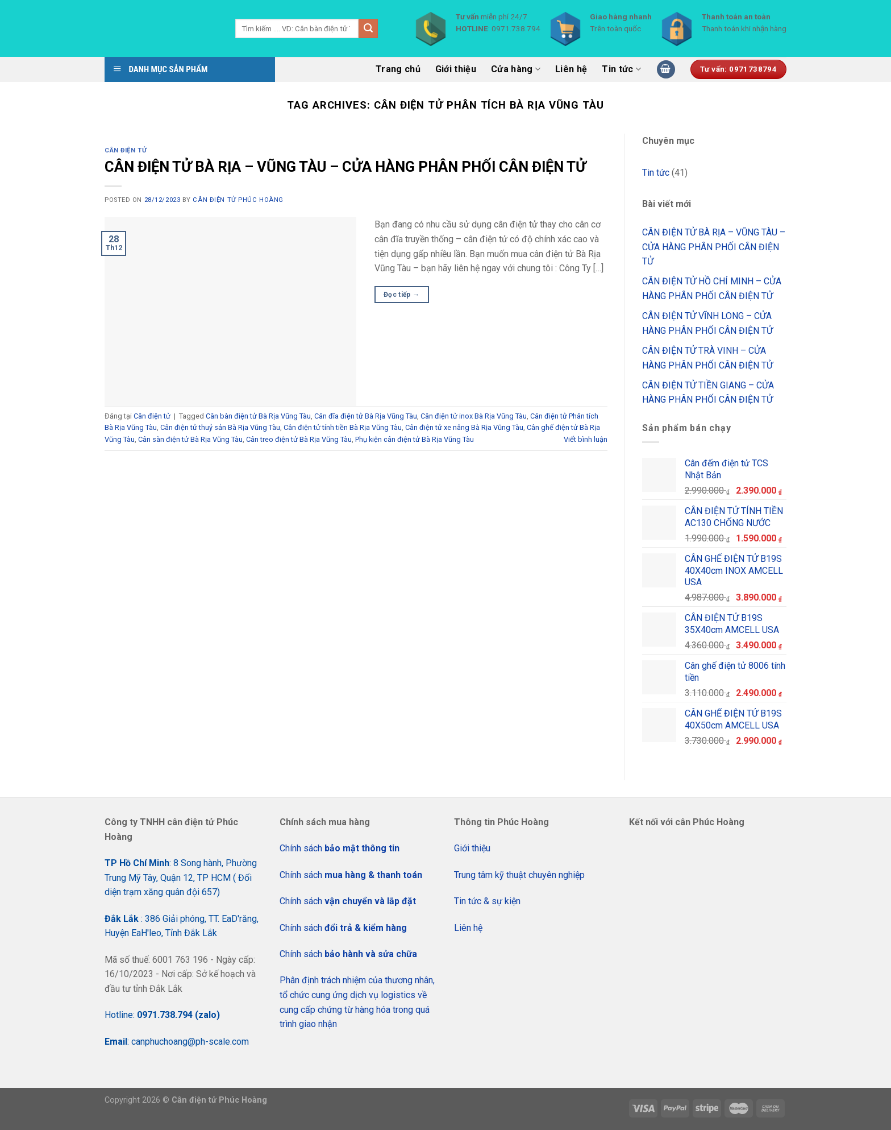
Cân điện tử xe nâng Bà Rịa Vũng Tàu (464, 427)
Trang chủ (398, 69)
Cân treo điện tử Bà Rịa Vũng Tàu (299, 439)
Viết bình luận (585, 439)
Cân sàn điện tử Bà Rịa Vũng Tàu (190, 439)
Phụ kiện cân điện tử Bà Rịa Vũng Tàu (414, 439)
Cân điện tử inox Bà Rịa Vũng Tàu (473, 416)
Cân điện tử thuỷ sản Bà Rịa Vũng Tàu (220, 427)
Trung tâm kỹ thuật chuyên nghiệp (519, 875)
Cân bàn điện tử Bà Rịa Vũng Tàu (258, 416)
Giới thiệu (455, 69)
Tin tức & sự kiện (487, 901)
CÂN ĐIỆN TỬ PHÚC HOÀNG (238, 200)
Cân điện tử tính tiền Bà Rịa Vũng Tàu (343, 427)
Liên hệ (571, 69)
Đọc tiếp (402, 294)
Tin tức (621, 69)
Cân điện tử (126, 150)
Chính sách (339, 848)
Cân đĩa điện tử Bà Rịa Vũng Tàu (365, 416)
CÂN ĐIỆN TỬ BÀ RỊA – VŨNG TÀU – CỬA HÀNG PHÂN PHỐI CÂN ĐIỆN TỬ (345, 166)
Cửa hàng (515, 69)
